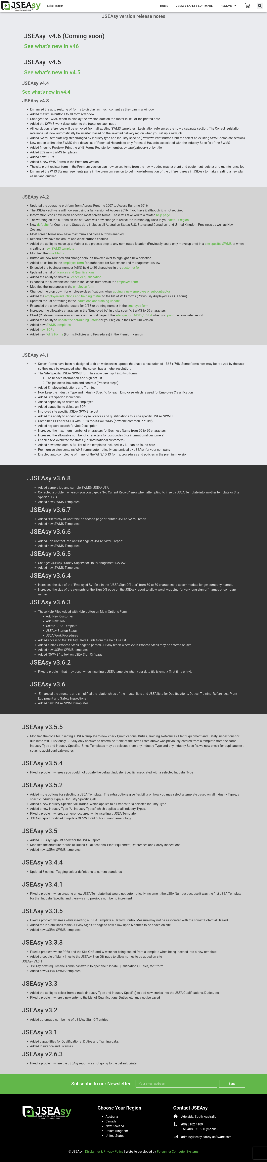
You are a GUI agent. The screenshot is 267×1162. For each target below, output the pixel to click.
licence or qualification (85, 277)
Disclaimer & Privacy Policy (104, 1151)
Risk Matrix (56, 253)
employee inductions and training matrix (73, 296)
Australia (112, 1116)
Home (164, 5)
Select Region (55, 5)
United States (115, 1136)
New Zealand (115, 1126)
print (170, 315)
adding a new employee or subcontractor (141, 291)
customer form (132, 267)
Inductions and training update (98, 301)
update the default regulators (78, 320)
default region (179, 220)
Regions (228, 5)
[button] (260, 6)
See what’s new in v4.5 (52, 72)
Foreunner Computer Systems (178, 1151)
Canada (111, 1121)
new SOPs (47, 329)
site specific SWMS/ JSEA (133, 315)
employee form (74, 263)
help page (163, 215)
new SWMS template (59, 248)
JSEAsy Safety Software (194, 5)
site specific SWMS (219, 244)
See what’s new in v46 (51, 46)
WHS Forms (55, 334)
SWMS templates (58, 325)
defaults (43, 225)
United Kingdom (117, 1131)
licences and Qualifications (75, 272)
